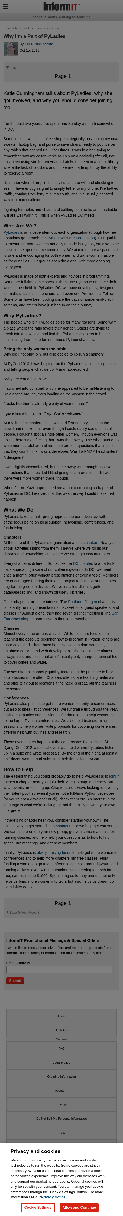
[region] (61, 1179)
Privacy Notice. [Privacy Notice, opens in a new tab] (53, 1197)
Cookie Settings (37, 1207)
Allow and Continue (79, 1207)
